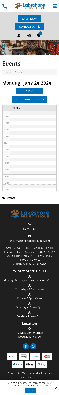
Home (8, 72)
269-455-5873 (29, 229)
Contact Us (29, 27)
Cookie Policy (44, 385)
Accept (30, 390)
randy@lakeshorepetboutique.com (29, 241)
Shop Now (29, 18)
